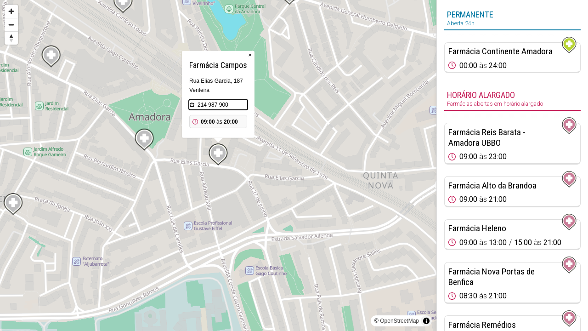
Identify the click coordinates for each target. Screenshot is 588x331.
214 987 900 (213, 105)
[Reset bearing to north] (11, 38)
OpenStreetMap (399, 321)
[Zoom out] (11, 24)
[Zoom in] (11, 11)
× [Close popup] (250, 54)
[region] (218, 165)
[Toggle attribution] (426, 320)
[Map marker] (218, 154)
